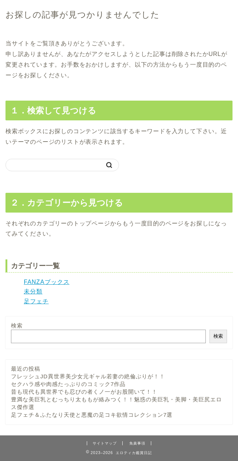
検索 (17, 325)
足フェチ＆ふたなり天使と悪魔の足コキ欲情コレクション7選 (91, 415)
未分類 (33, 291)
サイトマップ (105, 443)
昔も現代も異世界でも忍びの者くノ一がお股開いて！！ (84, 392)
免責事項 (137, 443)
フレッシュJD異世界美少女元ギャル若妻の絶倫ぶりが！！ (88, 376)
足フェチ (36, 301)
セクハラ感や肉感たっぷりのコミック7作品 (68, 384)
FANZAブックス (47, 282)
